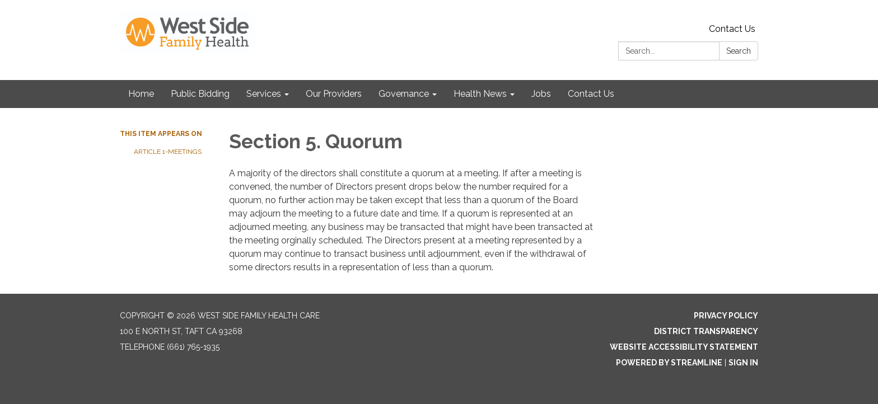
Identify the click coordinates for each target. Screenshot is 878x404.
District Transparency (706, 331)
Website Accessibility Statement (684, 346)
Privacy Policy (726, 315)
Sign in (743, 362)
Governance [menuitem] (404, 93)
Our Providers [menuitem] (334, 93)
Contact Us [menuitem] (591, 93)
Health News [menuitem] (480, 93)
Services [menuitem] (263, 93)
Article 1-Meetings (168, 152)
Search (738, 50)
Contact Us (732, 29)
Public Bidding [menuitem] (200, 93)
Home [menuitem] (141, 93)
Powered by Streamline (669, 362)
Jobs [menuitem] (541, 93)
